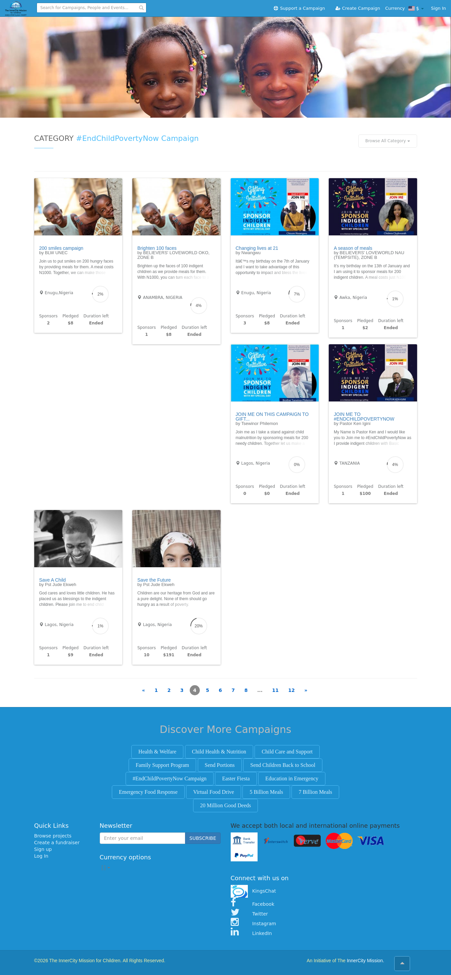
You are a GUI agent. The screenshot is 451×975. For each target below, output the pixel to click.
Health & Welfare (157, 751)
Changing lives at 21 (257, 248)
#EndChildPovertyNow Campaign (170, 778)
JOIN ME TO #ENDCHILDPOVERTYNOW (364, 417)
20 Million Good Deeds (225, 805)
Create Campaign (357, 8)
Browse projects (53, 835)
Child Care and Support (287, 751)
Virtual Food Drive (213, 792)
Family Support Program (162, 765)
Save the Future (154, 580)
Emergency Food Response (148, 792)
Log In (41, 856)
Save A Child (52, 580)
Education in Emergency (291, 778)
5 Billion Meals (266, 792)
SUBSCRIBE (202, 838)
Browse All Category (387, 141)
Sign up (43, 849)
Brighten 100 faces (157, 248)
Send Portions (220, 765)
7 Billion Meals (315, 792)
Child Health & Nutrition (219, 751)
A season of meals (353, 248)
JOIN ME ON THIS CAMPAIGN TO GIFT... (272, 417)
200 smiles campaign (61, 248)
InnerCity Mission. (365, 960)
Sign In (438, 8)
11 (275, 690)
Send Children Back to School (282, 765)
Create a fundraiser (57, 842)
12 (291, 690)
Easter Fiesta (236, 778)
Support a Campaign (299, 8)
